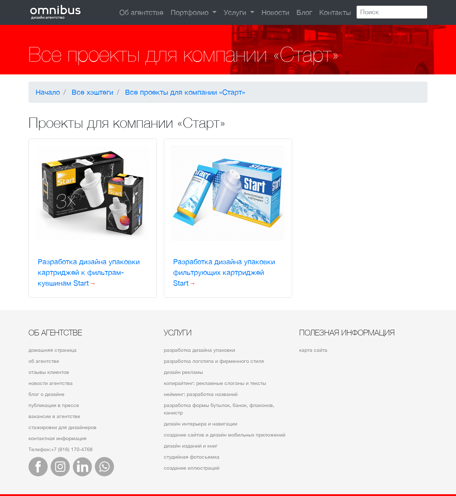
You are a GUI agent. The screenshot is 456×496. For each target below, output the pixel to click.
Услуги (236, 12)
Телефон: (60, 449)
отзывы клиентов (48, 372)
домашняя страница (52, 350)
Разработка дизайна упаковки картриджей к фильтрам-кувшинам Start (89, 272)
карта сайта (313, 350)
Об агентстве (141, 12)
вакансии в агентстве (54, 416)
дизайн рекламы (183, 372)
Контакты (335, 12)
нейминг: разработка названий (201, 394)
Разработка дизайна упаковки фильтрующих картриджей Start (224, 272)
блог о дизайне (46, 394)
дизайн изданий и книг (191, 446)
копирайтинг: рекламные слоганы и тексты (215, 383)
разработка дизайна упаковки (199, 350)
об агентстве (43, 361)
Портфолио (191, 12)
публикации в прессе (53, 405)
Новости (275, 12)
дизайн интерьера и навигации (200, 424)
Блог (304, 12)
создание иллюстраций (191, 468)
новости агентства (50, 383)
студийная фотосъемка (191, 457)
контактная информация (57, 438)
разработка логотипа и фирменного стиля (214, 361)
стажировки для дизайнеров (62, 427)
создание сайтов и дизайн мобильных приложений (224, 435)
